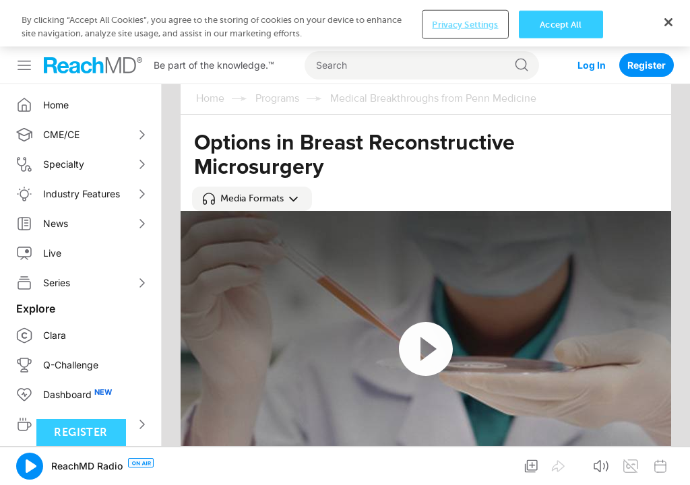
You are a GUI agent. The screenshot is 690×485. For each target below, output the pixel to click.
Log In (591, 18)
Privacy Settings (465, 462)
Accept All (561, 462)
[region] (345, 462)
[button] (252, 199)
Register (646, 18)
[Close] (668, 460)
